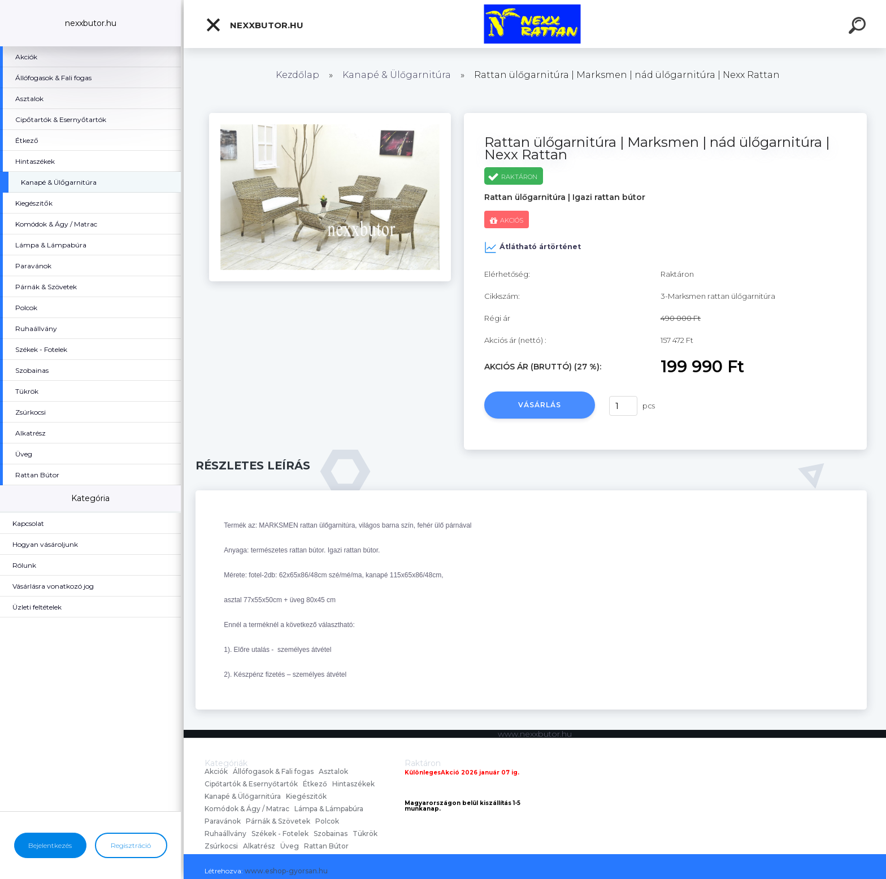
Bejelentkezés (50, 845)
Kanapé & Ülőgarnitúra (396, 74)
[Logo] (535, 24)
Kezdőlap (297, 74)
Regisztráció (131, 845)
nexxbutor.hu (254, 25)
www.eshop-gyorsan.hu (286, 871)
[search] (859, 27)
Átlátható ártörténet (532, 247)
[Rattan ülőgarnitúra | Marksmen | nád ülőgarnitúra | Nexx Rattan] (330, 117)
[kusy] (623, 406)
